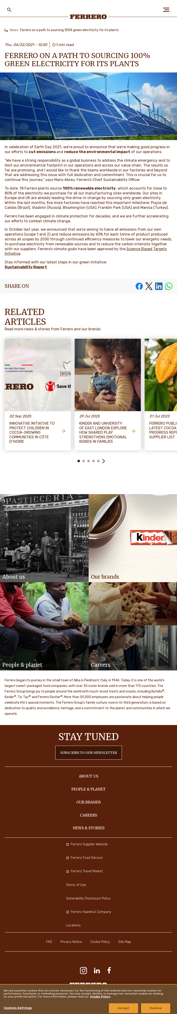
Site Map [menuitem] (124, 942)
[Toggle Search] (9, 9)
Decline (156, 1008)
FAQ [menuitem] (49, 942)
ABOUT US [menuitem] (88, 776)
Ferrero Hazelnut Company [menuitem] (88, 912)
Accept (123, 1008)
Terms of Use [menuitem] (76, 885)
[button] (103, 461)
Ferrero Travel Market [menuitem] (84, 871)
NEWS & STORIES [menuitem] (88, 828)
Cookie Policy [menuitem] (100, 942)
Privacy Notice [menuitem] (71, 942)
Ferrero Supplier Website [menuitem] (87, 844)
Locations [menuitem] (73, 925)
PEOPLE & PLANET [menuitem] (88, 789)
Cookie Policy (100, 996)
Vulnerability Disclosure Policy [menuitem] (88, 898)
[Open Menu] (167, 9)
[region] (88, 999)
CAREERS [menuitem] (88, 815)
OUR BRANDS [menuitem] (88, 802)
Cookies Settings (18, 1008)
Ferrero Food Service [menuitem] (84, 858)
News (14, 30)
